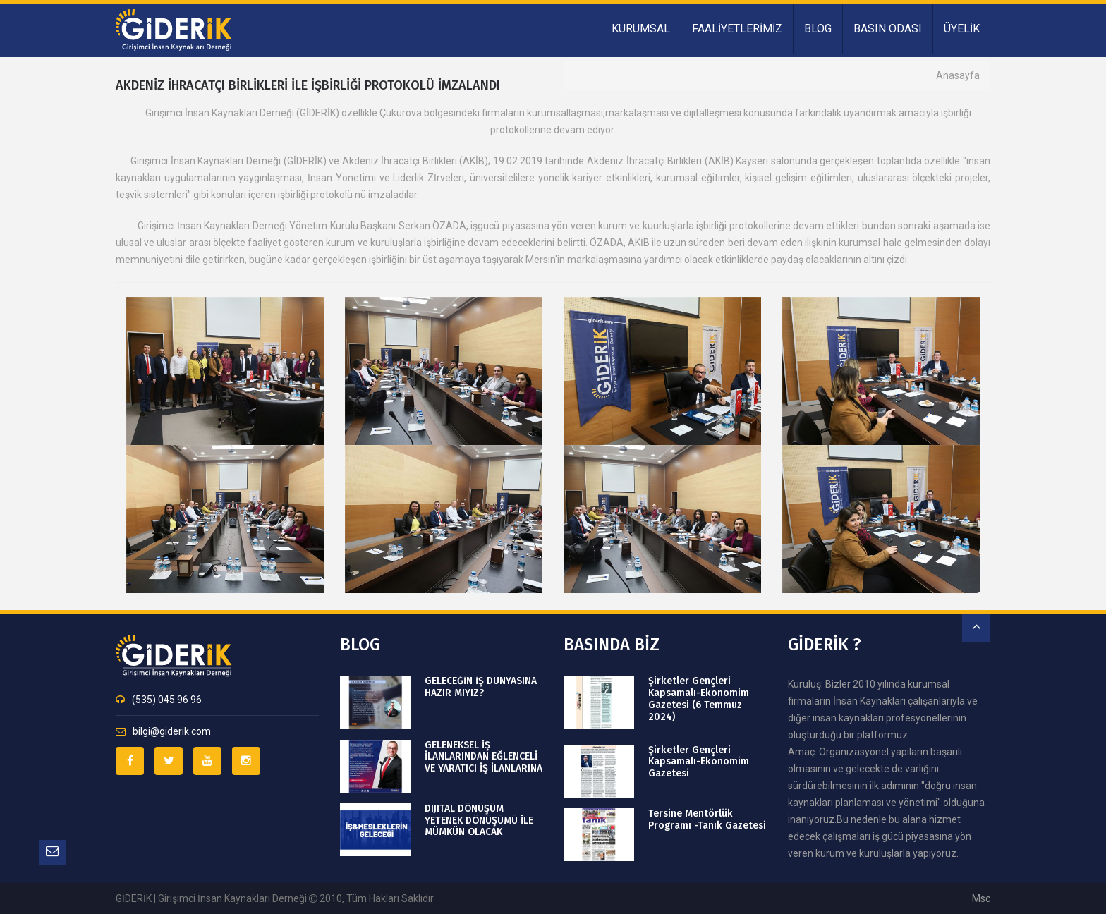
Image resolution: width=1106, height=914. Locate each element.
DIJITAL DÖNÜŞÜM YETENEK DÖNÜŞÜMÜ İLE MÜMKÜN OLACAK (479, 821)
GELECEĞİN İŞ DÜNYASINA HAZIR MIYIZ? (481, 687)
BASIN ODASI (887, 28)
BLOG (818, 28)
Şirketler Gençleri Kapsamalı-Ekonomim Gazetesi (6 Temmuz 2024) (698, 699)
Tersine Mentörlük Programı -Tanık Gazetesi (706, 819)
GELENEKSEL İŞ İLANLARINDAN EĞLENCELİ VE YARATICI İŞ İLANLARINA (483, 757)
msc (981, 898)
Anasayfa (958, 75)
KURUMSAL (641, 28)
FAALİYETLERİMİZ (737, 28)
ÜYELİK (962, 28)
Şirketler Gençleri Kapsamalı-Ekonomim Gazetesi (698, 762)
